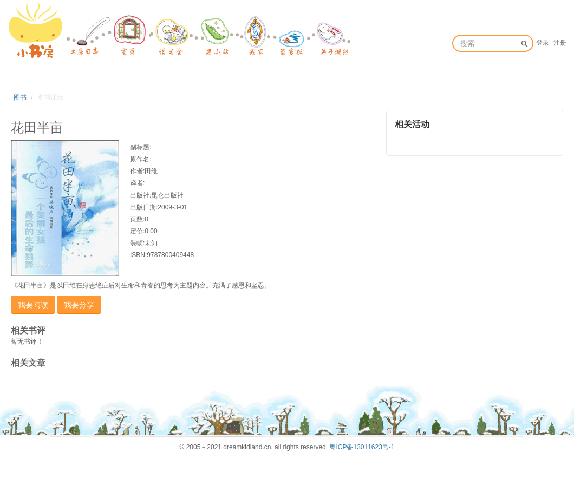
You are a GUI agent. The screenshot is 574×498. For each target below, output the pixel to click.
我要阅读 (33, 304)
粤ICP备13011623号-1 (361, 447)
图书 (20, 97)
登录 (542, 43)
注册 (559, 43)
